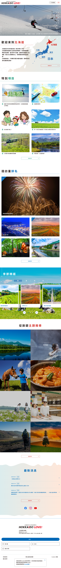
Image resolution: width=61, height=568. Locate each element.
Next (57, 31)
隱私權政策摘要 (29, 557)
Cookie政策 (26, 564)
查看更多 (50, 65)
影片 (35, 544)
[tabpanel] (30, 20)
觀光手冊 (7, 548)
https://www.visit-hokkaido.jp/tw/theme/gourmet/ (42, 361)
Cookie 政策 (55, 557)
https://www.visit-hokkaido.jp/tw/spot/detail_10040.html (45, 239)
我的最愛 (53, 2)
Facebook (25, 508)
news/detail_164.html (6, 488)
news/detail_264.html (6, 475)
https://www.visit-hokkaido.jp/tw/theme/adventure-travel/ (14, 422)
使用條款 (5, 557)
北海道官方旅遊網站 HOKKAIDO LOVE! (10, 2)
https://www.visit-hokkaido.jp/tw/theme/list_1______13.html (45, 422)
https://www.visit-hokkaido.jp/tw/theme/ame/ (41, 391)
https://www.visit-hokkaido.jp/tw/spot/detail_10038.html (14, 218)
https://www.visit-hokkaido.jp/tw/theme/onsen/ (42, 330)
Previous (57, 9)
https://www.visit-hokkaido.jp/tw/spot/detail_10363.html (45, 218)
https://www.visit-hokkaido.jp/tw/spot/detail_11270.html (14, 239)
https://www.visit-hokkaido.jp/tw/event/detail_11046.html (15, 177)
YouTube (35, 508)
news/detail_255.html (6, 482)
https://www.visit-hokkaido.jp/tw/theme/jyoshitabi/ (12, 391)
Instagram (30, 508)
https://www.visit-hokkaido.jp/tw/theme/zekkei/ (11, 330)
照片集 (6, 544)
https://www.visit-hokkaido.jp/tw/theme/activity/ (11, 361)
